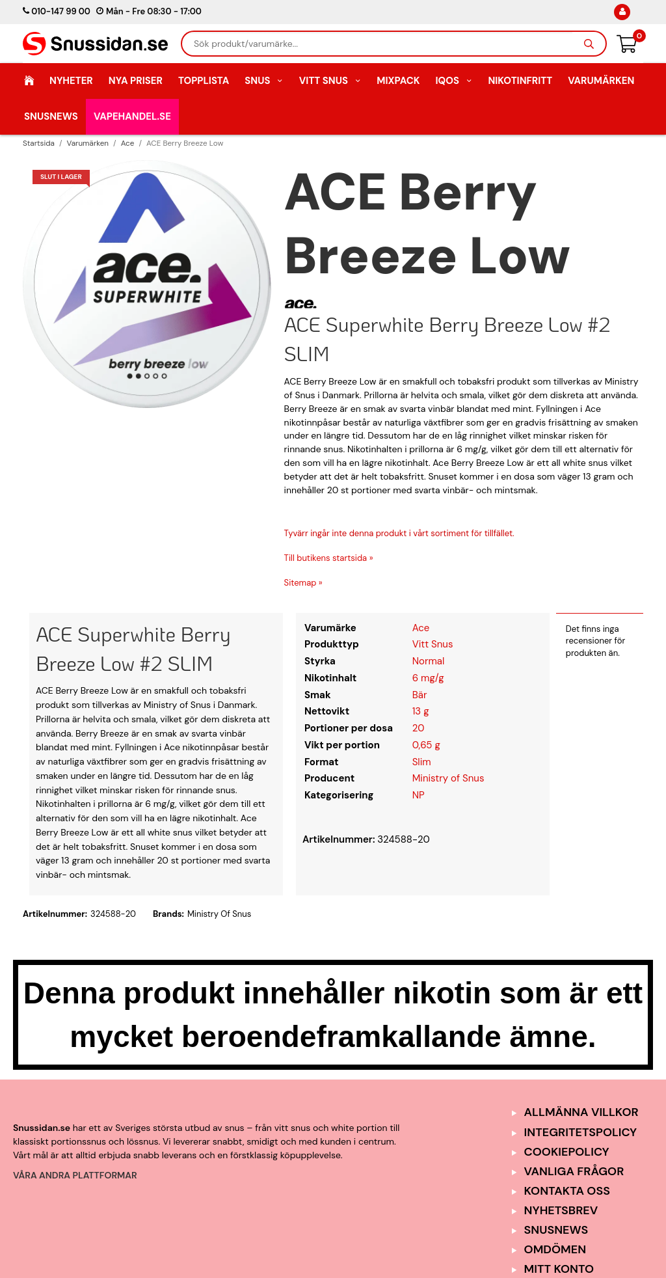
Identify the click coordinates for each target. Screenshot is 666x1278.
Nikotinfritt (520, 80)
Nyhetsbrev (561, 1210)
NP (418, 795)
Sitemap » (303, 582)
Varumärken (601, 80)
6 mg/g (428, 678)
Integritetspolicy (580, 1132)
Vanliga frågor (574, 1171)
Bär (419, 694)
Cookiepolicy (566, 1152)
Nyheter (71, 80)
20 (418, 728)
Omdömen (555, 1249)
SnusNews (51, 116)
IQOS (453, 80)
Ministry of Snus (448, 778)
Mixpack (398, 80)
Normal (428, 661)
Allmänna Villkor (581, 1112)
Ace (421, 627)
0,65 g (426, 745)
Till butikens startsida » (328, 558)
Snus (264, 80)
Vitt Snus (330, 80)
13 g (420, 711)
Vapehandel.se (132, 116)
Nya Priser (136, 80)
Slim (421, 761)
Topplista (203, 80)
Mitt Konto (559, 1269)
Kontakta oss (567, 1191)
